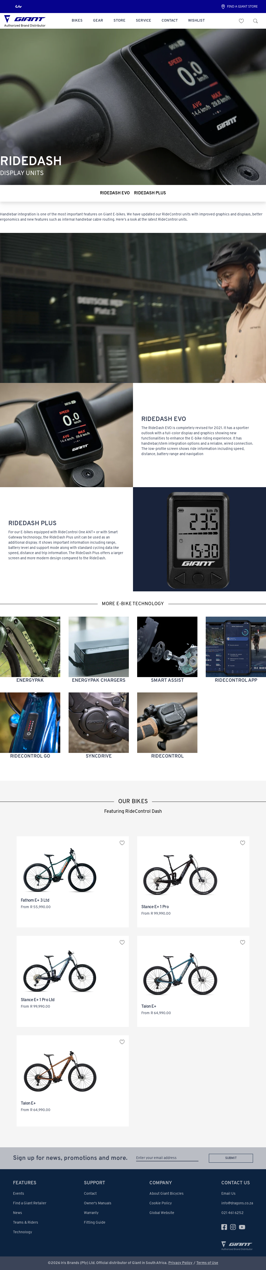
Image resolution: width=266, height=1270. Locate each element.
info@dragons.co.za (237, 1203)
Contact (90, 1194)
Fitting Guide (94, 1223)
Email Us (228, 1194)
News (17, 1213)
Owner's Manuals (97, 1203)
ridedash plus (150, 193)
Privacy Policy (180, 1263)
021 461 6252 (232, 1213)
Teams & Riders (25, 1223)
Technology (22, 1232)
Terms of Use (207, 1263)
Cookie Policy (160, 1203)
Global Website (161, 1213)
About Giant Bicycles (166, 1194)
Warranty (91, 1213)
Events (18, 1194)
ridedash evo (115, 193)
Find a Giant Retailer (29, 1203)
